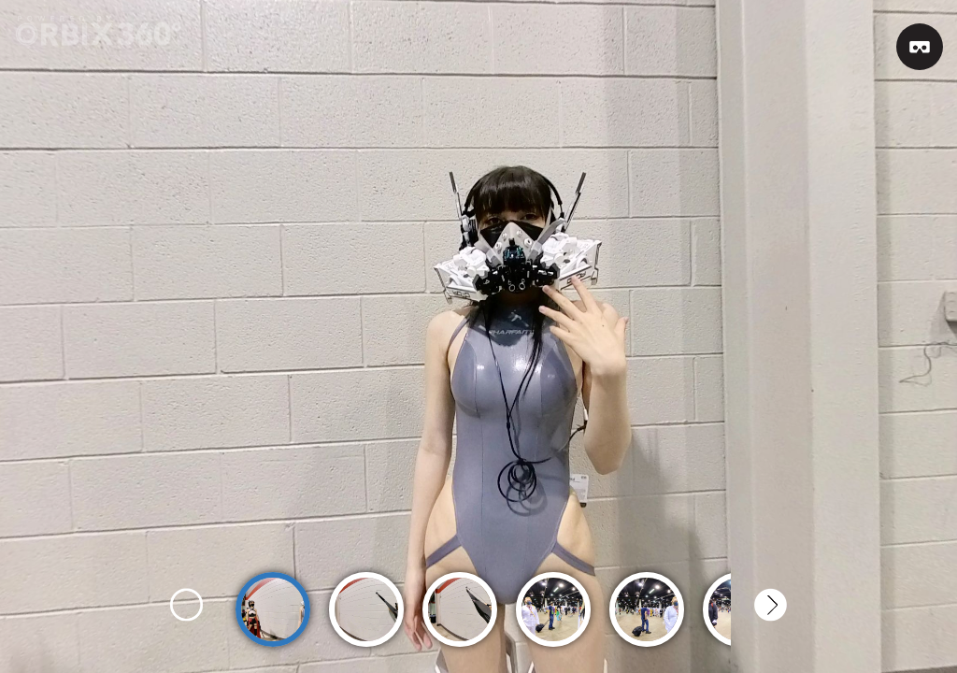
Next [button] (770, 605)
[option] (273, 601)
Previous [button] (186, 605)
